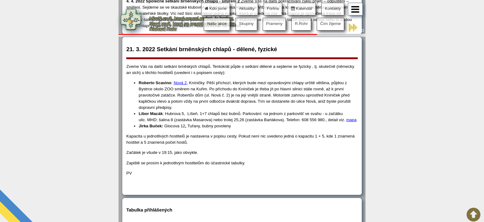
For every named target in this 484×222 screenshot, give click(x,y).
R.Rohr (301, 23)
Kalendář (301, 8)
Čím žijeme (330, 23)
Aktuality (246, 8)
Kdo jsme (216, 8)
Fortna (273, 8)
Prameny (274, 23)
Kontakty (333, 8)
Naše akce (217, 23)
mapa (351, 119)
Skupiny (246, 23)
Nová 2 (180, 82)
